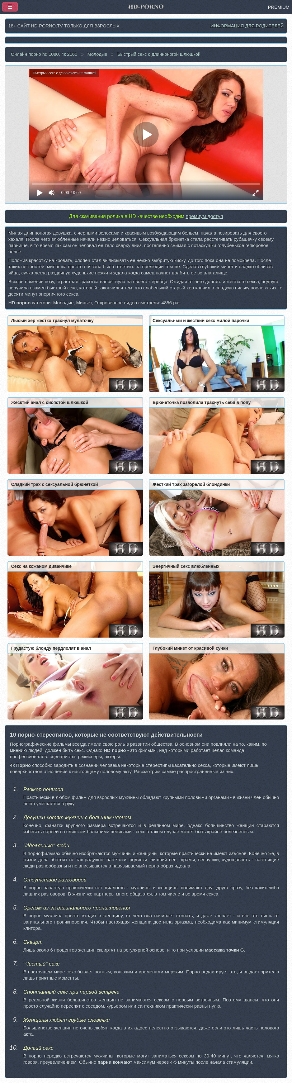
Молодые (97, 54)
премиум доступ (204, 216)
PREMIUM (279, 7)
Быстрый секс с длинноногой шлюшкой (158, 54)
